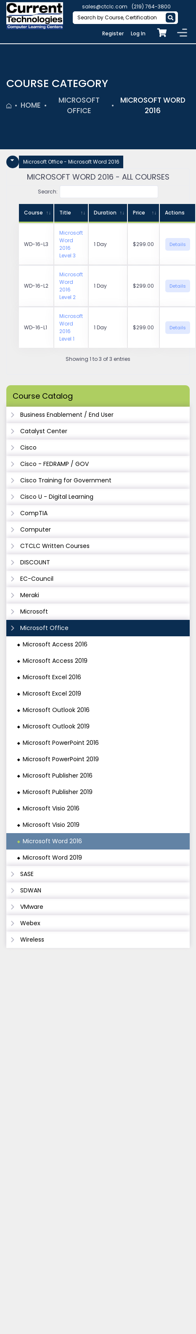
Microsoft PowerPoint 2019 (61, 759)
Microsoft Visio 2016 (51, 808)
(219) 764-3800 (151, 6)
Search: (98, 191)
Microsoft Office (79, 105)
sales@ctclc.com (104, 6)
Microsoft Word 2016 (152, 105)
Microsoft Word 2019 (52, 857)
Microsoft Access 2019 (55, 660)
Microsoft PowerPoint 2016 (61, 742)
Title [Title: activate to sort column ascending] (65, 212)
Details (178, 244)
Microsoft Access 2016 (55, 644)
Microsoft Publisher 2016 (58, 775)
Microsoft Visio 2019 (51, 825)
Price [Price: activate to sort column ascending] (139, 212)
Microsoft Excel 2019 (52, 693)
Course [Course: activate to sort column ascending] (33, 212)
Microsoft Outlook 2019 (56, 726)
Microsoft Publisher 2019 (58, 792)
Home (31, 105)
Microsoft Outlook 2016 (56, 710)
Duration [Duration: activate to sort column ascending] (105, 212)
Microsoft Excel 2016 (52, 677)
